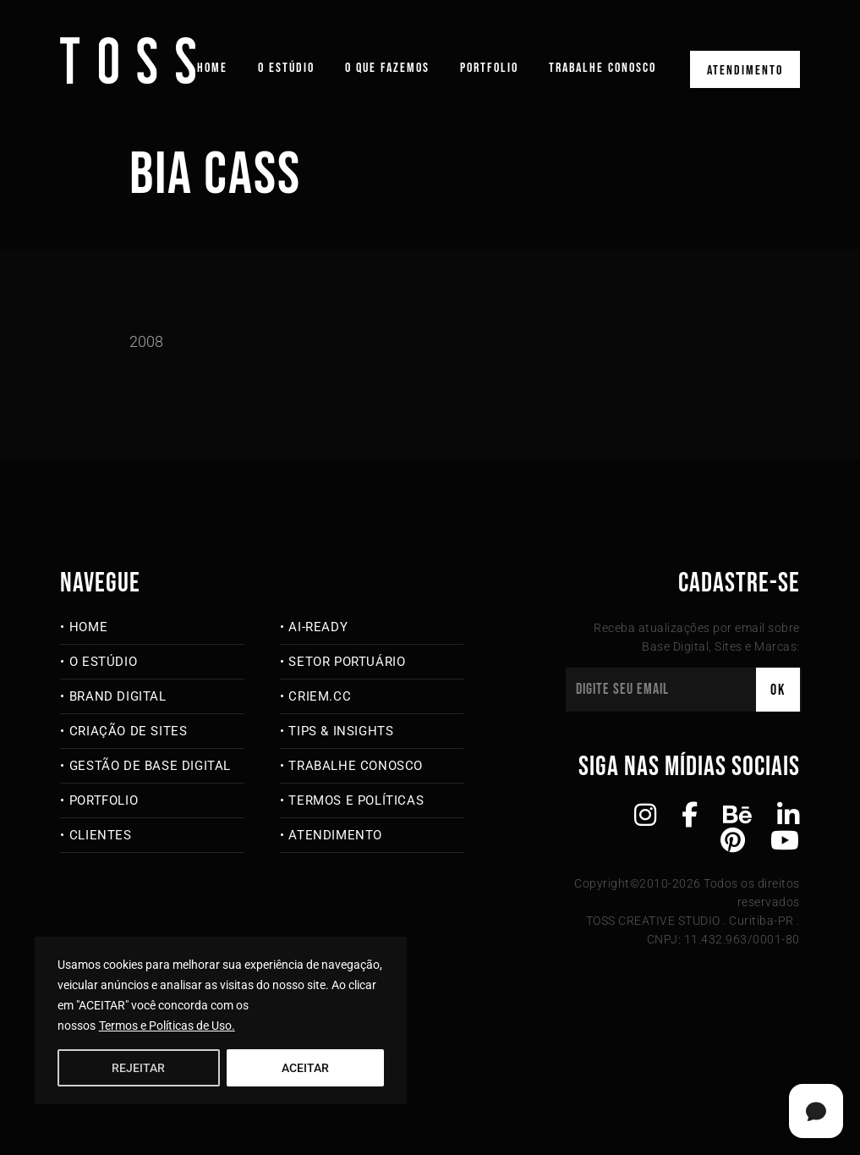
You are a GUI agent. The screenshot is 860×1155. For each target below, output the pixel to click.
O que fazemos (387, 68)
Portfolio (489, 68)
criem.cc (319, 696)
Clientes (100, 835)
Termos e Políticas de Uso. (167, 1025)
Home (212, 68)
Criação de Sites (128, 731)
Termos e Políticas (356, 800)
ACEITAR (305, 1068)
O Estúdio (286, 68)
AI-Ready (318, 627)
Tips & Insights (340, 731)
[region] (221, 1020)
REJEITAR (138, 1068)
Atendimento (745, 71)
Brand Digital (118, 696)
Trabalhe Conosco (602, 68)
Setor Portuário (346, 661)
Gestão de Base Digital (150, 765)
